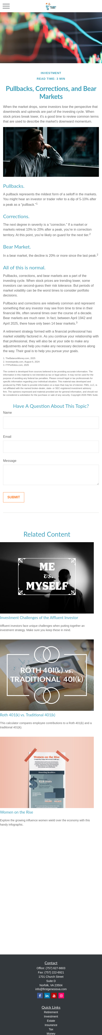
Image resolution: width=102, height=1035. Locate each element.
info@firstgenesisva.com (51, 989)
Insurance (51, 1025)
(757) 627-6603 (55, 968)
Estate (51, 1020)
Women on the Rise (16, 812)
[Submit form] (13, 497)
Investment (51, 1016)
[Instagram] (61, 995)
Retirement (51, 1012)
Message (9, 460)
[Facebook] (40, 995)
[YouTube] (54, 995)
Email (7, 436)
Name (7, 412)
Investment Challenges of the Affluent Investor (39, 617)
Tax (51, 1029)
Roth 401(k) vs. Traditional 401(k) (27, 715)
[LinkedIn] (47, 995)
